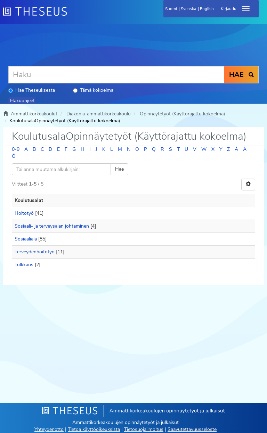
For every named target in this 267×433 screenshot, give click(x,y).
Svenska (188, 8)
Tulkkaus (24, 264)
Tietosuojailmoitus (143, 429)
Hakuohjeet (22, 100)
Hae (119, 169)
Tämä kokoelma (93, 90)
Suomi (171, 8)
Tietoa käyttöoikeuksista (94, 429)
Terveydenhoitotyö (35, 251)
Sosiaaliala (26, 239)
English (207, 8)
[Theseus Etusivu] (72, 15)
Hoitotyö (24, 213)
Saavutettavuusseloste (192, 429)
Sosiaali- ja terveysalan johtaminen (52, 226)
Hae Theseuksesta (31, 90)
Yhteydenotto (49, 429)
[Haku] (116, 74)
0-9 (15, 149)
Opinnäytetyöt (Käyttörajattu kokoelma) (182, 114)
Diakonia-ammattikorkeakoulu (98, 114)
